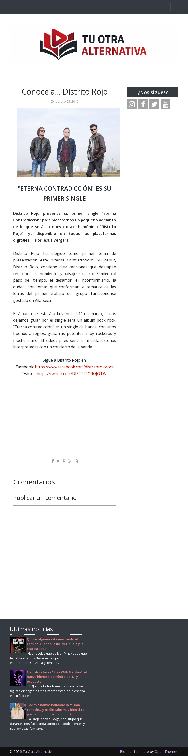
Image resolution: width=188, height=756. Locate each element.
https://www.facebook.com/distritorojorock (74, 367)
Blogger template (134, 751)
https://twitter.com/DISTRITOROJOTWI (72, 373)
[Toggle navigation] (177, 7)
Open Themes (166, 751)
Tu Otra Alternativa (38, 751)
